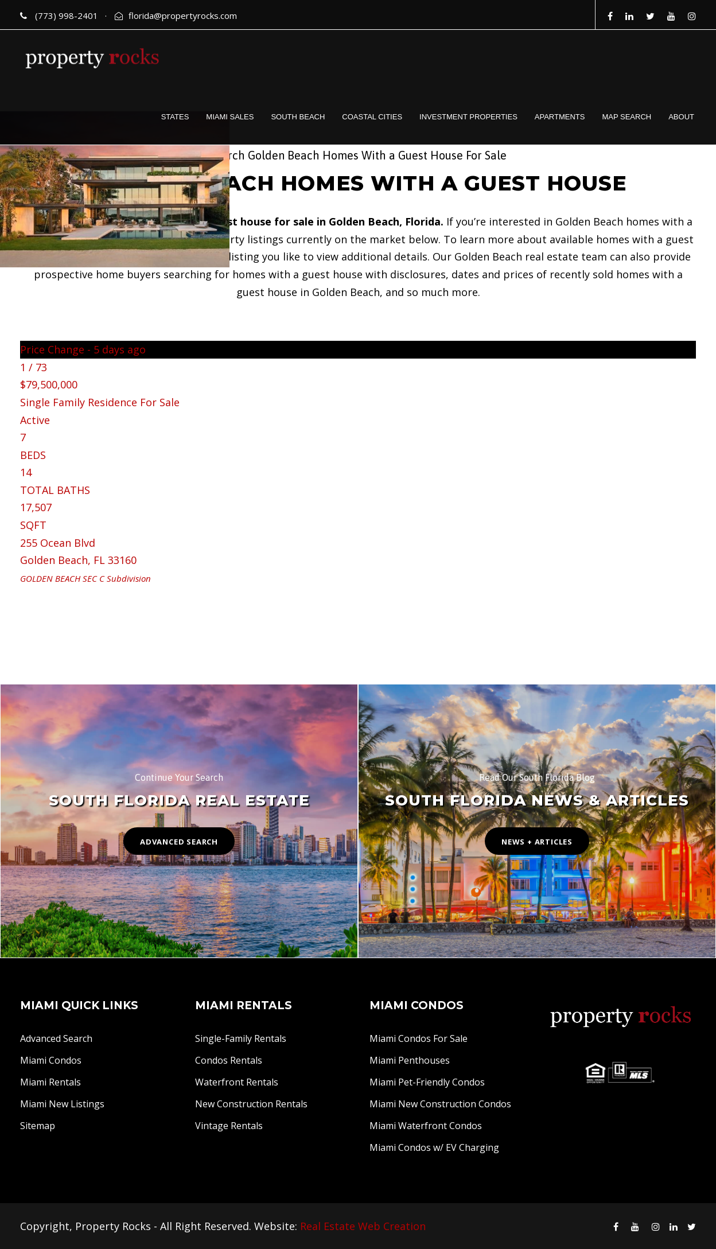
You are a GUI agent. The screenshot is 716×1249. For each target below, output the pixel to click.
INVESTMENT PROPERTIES (468, 116)
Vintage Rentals (229, 1125)
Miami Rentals (50, 1082)
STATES (175, 116)
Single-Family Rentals (240, 1038)
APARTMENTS (560, 116)
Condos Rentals (228, 1060)
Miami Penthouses (409, 1060)
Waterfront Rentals (236, 1082)
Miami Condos (50, 1060)
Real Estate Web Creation (363, 1226)
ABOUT (681, 116)
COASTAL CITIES (372, 116)
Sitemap (37, 1125)
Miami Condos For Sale (418, 1038)
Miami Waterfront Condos (425, 1125)
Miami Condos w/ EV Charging (434, 1147)
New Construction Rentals (251, 1104)
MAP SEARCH (626, 116)
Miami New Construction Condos (440, 1104)
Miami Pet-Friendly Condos (427, 1082)
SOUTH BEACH (298, 116)
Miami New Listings (62, 1104)
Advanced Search (56, 1038)
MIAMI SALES (230, 116)
